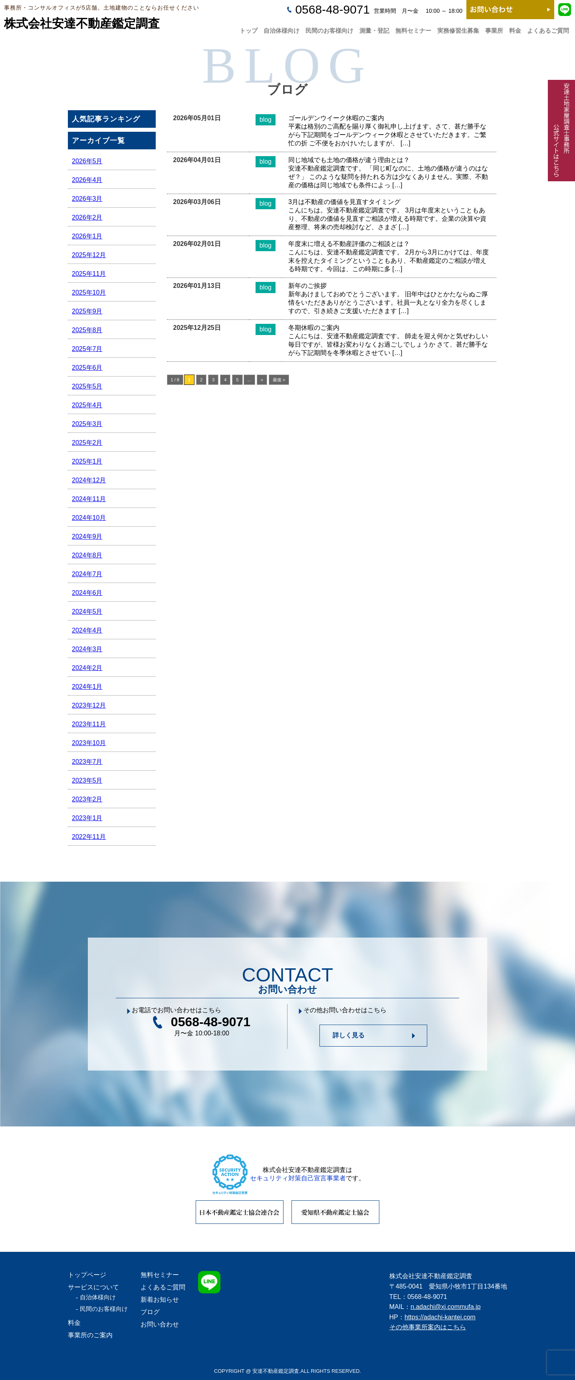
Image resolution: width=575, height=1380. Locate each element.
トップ (249, 28)
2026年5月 (87, 161)
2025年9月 (87, 311)
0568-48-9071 (332, 9)
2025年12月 (89, 255)
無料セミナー (413, 28)
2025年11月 (89, 273)
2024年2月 (87, 667)
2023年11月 (89, 724)
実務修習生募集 (458, 28)
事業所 (494, 28)
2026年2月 (87, 217)
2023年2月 (87, 799)
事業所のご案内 (90, 1335)
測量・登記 (374, 28)
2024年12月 (89, 480)
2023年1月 (87, 818)
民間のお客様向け (329, 28)
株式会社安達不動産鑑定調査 (82, 23)
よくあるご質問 (548, 28)
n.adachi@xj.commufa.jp (445, 1306)
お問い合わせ (160, 1324)
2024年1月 (87, 686)
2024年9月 (87, 536)
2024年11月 (89, 499)
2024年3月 (87, 649)
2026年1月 (87, 236)
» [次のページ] (262, 379)
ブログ (150, 1312)
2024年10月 (89, 517)
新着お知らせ (160, 1299)
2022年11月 (89, 836)
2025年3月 (87, 423)
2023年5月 (87, 780)
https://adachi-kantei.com (440, 1317)
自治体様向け (281, 28)
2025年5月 (87, 386)
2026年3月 (87, 198)
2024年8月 (87, 555)
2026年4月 (87, 179)
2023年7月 (87, 761)
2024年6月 (87, 592)
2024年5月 (87, 611)
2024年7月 (87, 574)
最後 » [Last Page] (279, 379)
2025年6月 (87, 367)
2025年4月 (87, 405)
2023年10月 (89, 743)
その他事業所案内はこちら (427, 1327)
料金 (515, 28)
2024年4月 (87, 630)
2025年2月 (87, 442)
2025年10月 (89, 292)
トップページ (87, 1274)
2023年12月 (89, 705)
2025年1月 (87, 461)
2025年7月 (87, 348)
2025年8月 (87, 330)
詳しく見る (349, 1035)
